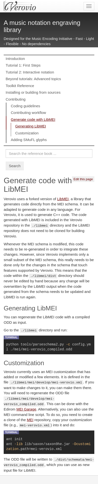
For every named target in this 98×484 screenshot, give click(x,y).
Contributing (16, 99)
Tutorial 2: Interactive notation (30, 72)
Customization (27, 133)
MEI (30, 420)
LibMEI (63, 199)
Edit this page (83, 179)
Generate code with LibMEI (33, 119)
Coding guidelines (25, 106)
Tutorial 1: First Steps (23, 65)
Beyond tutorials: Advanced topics (33, 79)
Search (15, 166)
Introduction (15, 58)
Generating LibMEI (30, 126)
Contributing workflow (28, 112)
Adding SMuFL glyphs (29, 140)
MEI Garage (26, 409)
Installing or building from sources (33, 92)
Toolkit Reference (20, 86)
